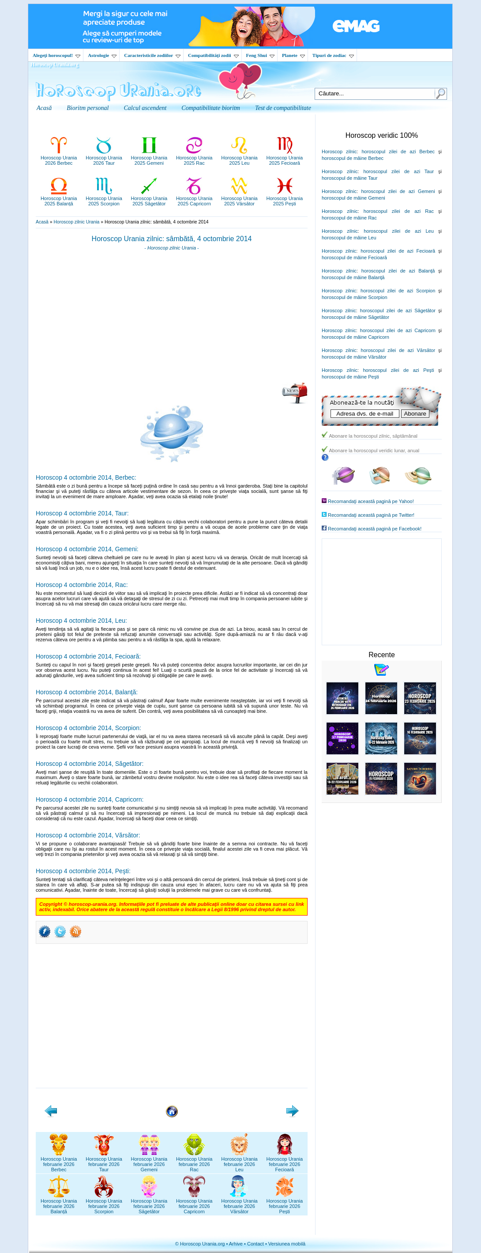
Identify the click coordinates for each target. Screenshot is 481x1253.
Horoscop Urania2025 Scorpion (104, 198)
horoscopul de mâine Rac (349, 217)
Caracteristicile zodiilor (152, 55)
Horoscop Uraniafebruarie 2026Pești (285, 1203)
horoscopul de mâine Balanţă (353, 277)
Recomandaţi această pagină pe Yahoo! (371, 501)
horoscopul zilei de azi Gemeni (398, 191)
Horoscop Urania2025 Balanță (59, 198)
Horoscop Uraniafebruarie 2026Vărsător (239, 1203)
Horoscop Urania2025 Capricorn (194, 198)
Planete (293, 55)
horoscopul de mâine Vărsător (354, 357)
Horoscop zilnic (339, 151)
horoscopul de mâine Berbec (352, 158)
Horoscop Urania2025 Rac (194, 158)
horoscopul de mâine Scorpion (354, 297)
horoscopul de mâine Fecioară (354, 257)
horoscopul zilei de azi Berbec (398, 151)
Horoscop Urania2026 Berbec (59, 158)
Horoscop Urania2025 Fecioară (285, 158)
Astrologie (102, 55)
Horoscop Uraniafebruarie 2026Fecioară (285, 1161)
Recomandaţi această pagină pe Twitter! (371, 515)
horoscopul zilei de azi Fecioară (398, 251)
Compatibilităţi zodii (213, 55)
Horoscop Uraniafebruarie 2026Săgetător (149, 1203)
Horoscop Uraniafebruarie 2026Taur (104, 1161)
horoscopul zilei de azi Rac (399, 211)
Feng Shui (260, 55)
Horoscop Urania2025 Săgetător (149, 198)
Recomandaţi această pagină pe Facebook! (374, 528)
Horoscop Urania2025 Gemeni (149, 158)
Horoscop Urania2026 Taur (104, 158)
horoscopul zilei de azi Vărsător (398, 350)
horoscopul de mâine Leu (349, 237)
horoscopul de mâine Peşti (350, 376)
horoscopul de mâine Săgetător (355, 317)
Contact (255, 1243)
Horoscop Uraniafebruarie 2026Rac (194, 1161)
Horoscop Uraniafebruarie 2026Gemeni (149, 1161)
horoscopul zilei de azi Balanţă (398, 270)
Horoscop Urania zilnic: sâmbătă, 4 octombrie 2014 (172, 238)
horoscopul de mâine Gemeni (353, 198)
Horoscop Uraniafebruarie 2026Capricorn (194, 1203)
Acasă (42, 222)
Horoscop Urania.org (54, 64)
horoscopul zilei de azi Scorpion (398, 290)
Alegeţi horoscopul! (56, 55)
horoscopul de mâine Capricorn (355, 337)
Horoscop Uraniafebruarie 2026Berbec (59, 1161)
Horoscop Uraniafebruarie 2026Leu (239, 1161)
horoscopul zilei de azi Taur (398, 171)
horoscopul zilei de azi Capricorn (398, 330)
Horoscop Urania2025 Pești (285, 198)
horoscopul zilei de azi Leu (399, 231)
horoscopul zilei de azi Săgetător (398, 310)
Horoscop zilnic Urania (76, 222)
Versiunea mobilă (286, 1243)
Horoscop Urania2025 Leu (239, 158)
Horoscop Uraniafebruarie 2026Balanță (59, 1203)
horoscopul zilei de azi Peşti (398, 370)
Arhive (236, 1243)
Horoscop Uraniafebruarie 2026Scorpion (104, 1203)
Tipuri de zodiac (333, 55)
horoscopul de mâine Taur (349, 178)
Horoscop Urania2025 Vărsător (239, 198)
